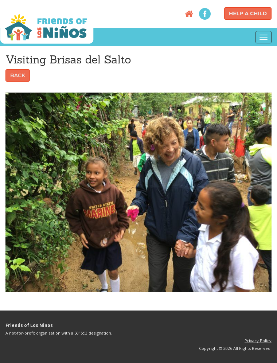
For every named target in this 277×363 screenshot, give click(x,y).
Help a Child (248, 13)
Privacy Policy (258, 340)
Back (17, 75)
